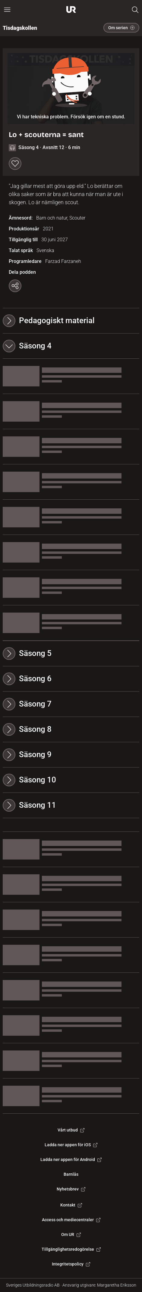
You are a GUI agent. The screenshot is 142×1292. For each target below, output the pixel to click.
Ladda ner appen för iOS (71, 1144)
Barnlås (71, 1174)
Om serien (121, 27)
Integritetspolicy (71, 1264)
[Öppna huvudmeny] (7, 9)
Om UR (71, 1234)
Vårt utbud (71, 1130)
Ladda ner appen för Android (71, 1159)
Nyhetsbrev (71, 1189)
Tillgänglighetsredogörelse (71, 1249)
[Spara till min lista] (15, 163)
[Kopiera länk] (15, 285)
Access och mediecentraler (71, 1219)
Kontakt (71, 1205)
